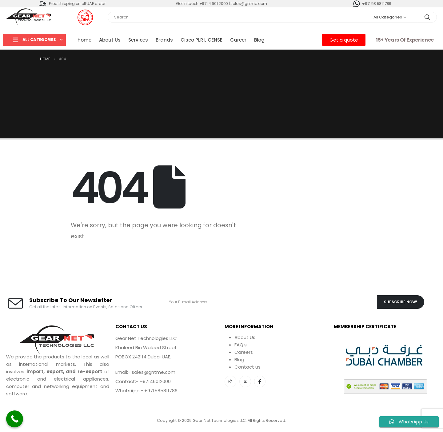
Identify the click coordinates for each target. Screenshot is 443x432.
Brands (164, 40)
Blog (259, 40)
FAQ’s (240, 344)
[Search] (427, 17)
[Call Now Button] (14, 418)
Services (138, 40)
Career (238, 40)
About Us (110, 40)
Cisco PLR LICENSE (201, 40)
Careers (243, 352)
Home (84, 40)
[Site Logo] (29, 17)
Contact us (247, 367)
